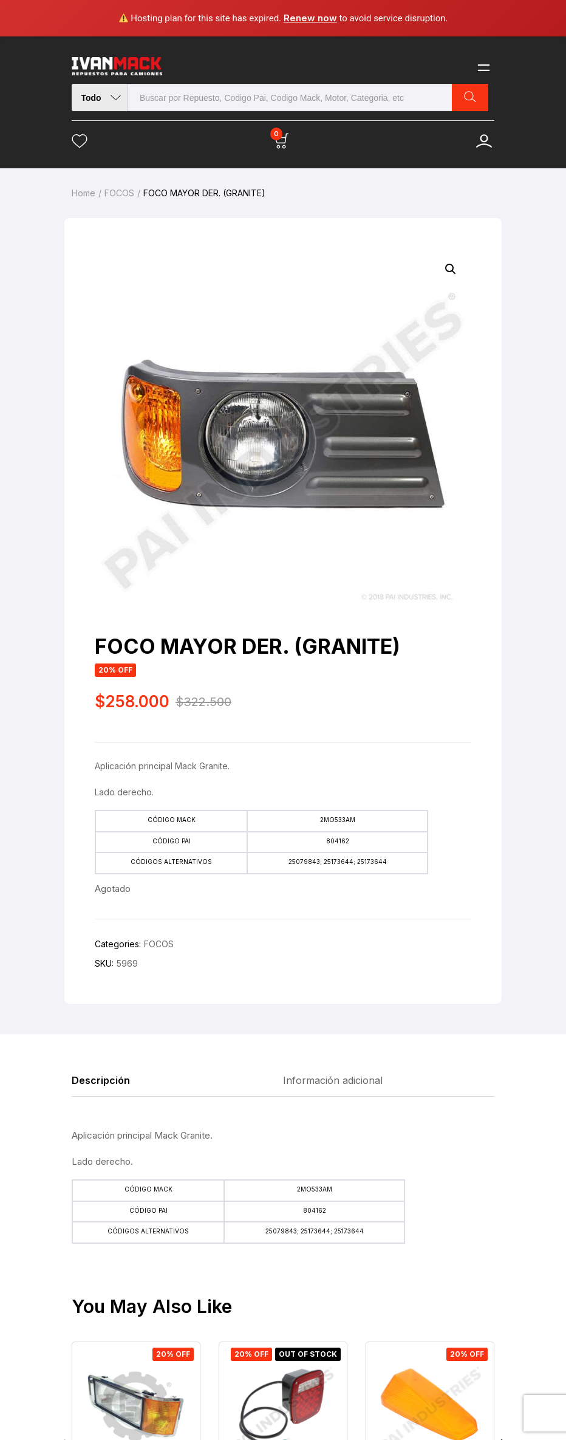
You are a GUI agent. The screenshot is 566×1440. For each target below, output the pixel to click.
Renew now (310, 18)
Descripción (101, 1080)
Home (83, 193)
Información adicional (333, 1080)
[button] (451, 269)
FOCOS (119, 193)
